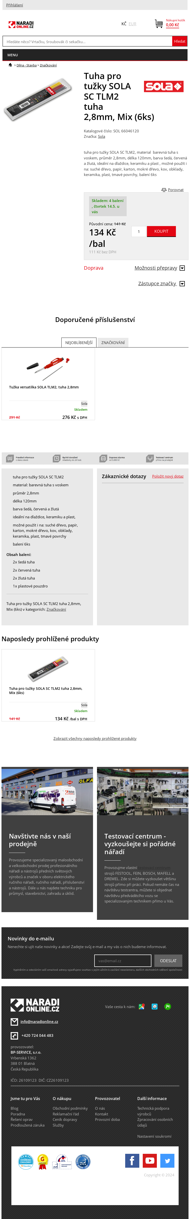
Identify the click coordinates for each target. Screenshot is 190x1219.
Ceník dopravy (65, 1119)
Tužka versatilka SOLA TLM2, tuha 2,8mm (44, 387)
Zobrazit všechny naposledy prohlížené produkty (95, 738)
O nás (100, 1108)
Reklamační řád (66, 1113)
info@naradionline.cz (39, 1021)
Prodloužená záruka (28, 1125)
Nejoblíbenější (79, 342)
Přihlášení (14, 4)
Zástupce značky (161, 283)
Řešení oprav (22, 1119)
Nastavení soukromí (154, 1136)
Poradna (18, 1113)
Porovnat (176, 189)
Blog (14, 1108)
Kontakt (101, 1113)
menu (12, 55)
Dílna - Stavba (27, 65)
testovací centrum (154, 867)
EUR (132, 24)
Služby (58, 1125)
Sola (101, 136)
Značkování (48, 65)
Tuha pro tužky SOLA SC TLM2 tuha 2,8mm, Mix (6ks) (45, 690)
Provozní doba (107, 1119)
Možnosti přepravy (160, 267)
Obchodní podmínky (70, 1108)
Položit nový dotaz (168, 476)
